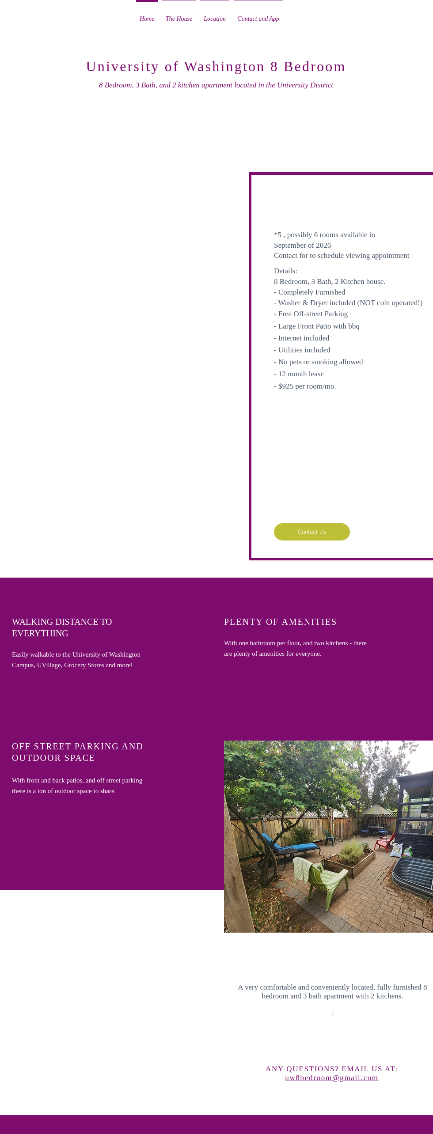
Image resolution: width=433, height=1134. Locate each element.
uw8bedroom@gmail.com (332, 1078)
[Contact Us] (312, 532)
